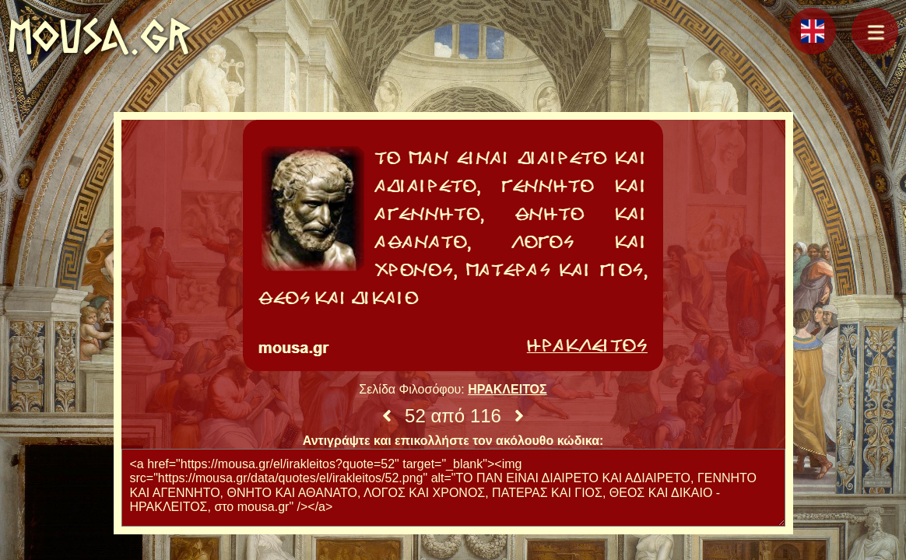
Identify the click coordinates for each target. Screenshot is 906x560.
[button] (875, 31)
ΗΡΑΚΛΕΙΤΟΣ (507, 389)
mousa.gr (99, 36)
